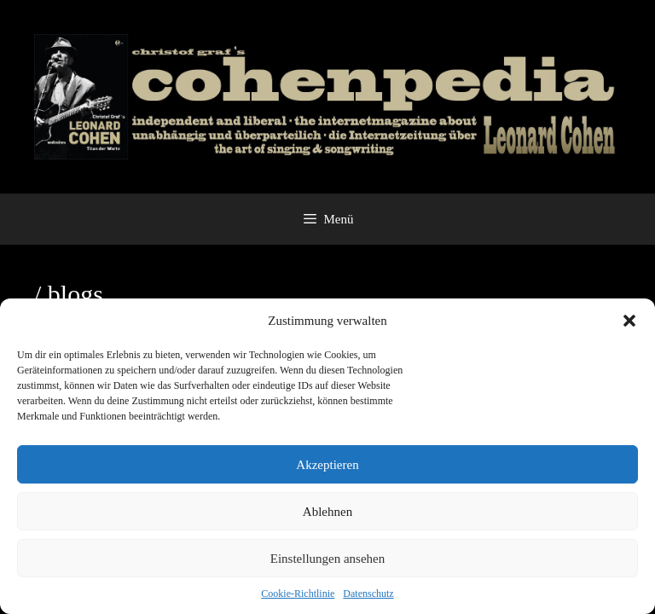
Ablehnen (327, 511)
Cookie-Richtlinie (297, 594)
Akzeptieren (327, 465)
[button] (629, 320)
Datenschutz (368, 594)
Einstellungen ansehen (327, 558)
